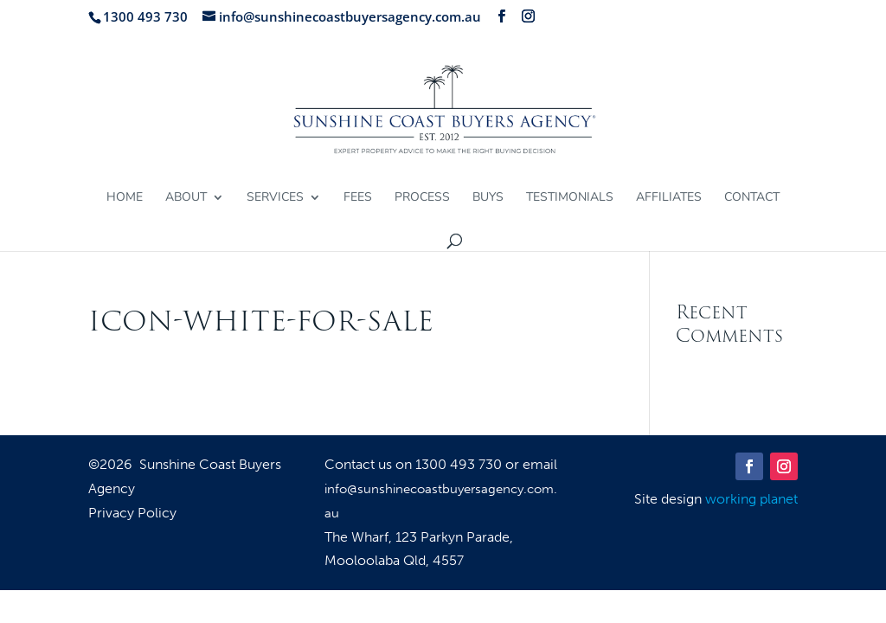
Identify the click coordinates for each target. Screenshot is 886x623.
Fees (357, 198)
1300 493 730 (460, 464)
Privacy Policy (132, 514)
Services (275, 198)
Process (422, 198)
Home (124, 198)
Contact (752, 198)
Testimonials (569, 198)
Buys (488, 198)
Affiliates (669, 198)
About (186, 198)
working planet (751, 499)
